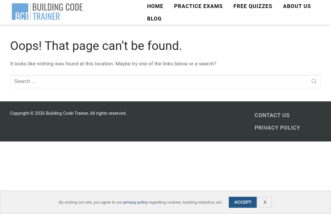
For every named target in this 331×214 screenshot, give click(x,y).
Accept (243, 202)
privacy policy (135, 202)
